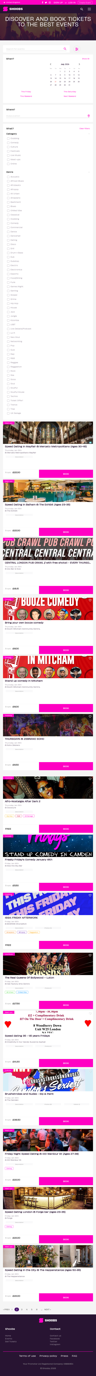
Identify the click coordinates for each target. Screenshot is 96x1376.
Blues (11, 206)
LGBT (11, 324)
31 (69, 85)
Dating (12, 240)
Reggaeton (14, 366)
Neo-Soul (13, 337)
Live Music (14, 155)
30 (65, 85)
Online (12, 163)
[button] (89, 134)
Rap (10, 354)
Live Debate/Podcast (19, 328)
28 (55, 85)
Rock (11, 371)
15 (60, 78)
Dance (12, 231)
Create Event (85, 3)
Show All (85, 59)
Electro (12, 265)
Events (8, 1338)
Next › (47, 1309)
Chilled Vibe (14, 210)
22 (60, 82)
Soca (11, 379)
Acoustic (13, 176)
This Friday (26, 92)
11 (74, 75)
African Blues (15, 181)
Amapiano (13, 198)
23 (65, 82)
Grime (11, 299)
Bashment (14, 202)
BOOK (66, 474)
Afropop (12, 189)
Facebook (55, 1338)
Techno (12, 396)
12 (79, 75)
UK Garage (14, 413)
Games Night (15, 286)
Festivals (13, 151)
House (12, 307)
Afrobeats (14, 185)
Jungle (12, 316)
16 (65, 78)
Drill (10, 248)
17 (69, 78)
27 (51, 85)
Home (8, 1335)
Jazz (11, 312)
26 (79, 82)
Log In (72, 2)
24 (69, 82)
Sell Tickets (10, 1341)
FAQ (74, 1355)
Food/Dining (14, 278)
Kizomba (13, 320)
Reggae (12, 362)
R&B (11, 358)
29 (60, 85)
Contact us (55, 1335)
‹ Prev (6, 1309)
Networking (14, 341)
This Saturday (70, 92)
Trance (12, 404)
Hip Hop (12, 303)
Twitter (53, 1341)
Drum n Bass (15, 252)
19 (79, 78)
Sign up (58, 2)
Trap (11, 409)
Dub (10, 257)
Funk (11, 282)
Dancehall (13, 236)
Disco (11, 244)
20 (51, 82)
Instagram (55, 1344)
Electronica (14, 269)
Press (64, 1355)
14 (55, 78)
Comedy (13, 142)
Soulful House (15, 392)
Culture (12, 147)
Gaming (12, 290)
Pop (10, 345)
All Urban (13, 193)
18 (74, 78)
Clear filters (85, 128)
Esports (12, 274)
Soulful (12, 388)
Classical (13, 214)
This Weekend (26, 96)
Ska (10, 375)
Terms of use (27, 1355)
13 (51, 78)
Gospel (12, 295)
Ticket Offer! (15, 400)
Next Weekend (70, 96)
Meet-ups (13, 159)
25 (74, 82)
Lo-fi (11, 333)
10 (69, 75)
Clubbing (13, 138)
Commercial (14, 227)
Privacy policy (48, 1355)
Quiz (11, 350)
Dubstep (13, 261)
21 (55, 82)
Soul (11, 383)
